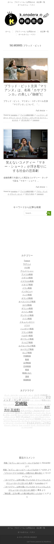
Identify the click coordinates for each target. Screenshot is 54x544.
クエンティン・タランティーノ (32, 397)
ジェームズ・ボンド (26, 395)
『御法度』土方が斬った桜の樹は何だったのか (22, 493)
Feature (27, 260)
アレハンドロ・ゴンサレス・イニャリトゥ (25, 421)
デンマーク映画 (27, 315)
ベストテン (39, 407)
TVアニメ (27, 264)
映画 (32, 115)
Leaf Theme (31, 542)
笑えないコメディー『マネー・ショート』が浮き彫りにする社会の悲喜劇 (25, 166)
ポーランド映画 (27, 339)
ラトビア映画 (27, 342)
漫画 (27, 376)
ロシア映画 (27, 352)
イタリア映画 (27, 284)
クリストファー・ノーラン (39, 422)
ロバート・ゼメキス (23, 412)
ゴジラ (37, 395)
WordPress (47, 542)
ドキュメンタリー (27, 322)
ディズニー (26, 417)
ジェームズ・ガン (39, 413)
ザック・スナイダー (11, 395)
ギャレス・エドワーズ (26, 419)
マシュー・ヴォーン (11, 425)
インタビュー (27, 291)
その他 (27, 267)
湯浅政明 (25, 400)
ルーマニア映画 (27, 349)
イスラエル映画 (27, 281)
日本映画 (27, 366)
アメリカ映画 (25, 115)
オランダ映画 (27, 298)
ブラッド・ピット (15, 118)
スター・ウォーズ (35, 415)
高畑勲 (15, 410)
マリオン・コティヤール (30, 118)
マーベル (15, 398)
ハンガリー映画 (27, 329)
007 (16, 415)
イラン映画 (27, 288)
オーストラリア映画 (27, 301)
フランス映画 (27, 332)
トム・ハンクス (24, 425)
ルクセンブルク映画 (27, 346)
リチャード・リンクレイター (15, 423)
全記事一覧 (40, 2)
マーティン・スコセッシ (37, 404)
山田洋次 (46, 415)
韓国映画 (27, 380)
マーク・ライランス (38, 425)
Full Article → (42, 110)
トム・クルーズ (35, 400)
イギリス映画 (27, 278)
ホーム (10, 2)
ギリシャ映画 (27, 308)
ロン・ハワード (23, 415)
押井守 (18, 417)
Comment (36, 120)
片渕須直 (44, 395)
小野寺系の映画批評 (30, 537)
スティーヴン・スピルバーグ (32, 410)
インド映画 (27, 295)
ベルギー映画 (27, 335)
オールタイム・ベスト (26, 5)
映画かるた (27, 373)
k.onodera (14, 115)
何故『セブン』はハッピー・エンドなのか (21, 463)
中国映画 (27, 356)
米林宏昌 (30, 408)
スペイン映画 (27, 312)
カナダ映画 (27, 305)
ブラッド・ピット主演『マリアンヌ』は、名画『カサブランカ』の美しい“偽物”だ (25, 89)
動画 (27, 359)
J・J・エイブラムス (38, 417)
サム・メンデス (8, 404)
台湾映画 (27, 363)
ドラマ (27, 325)
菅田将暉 (37, 419)
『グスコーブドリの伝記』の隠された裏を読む (22, 473)
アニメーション (27, 271)
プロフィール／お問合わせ (24, 2)
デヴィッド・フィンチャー (17, 408)
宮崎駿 (21, 403)
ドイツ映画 (27, 318)
